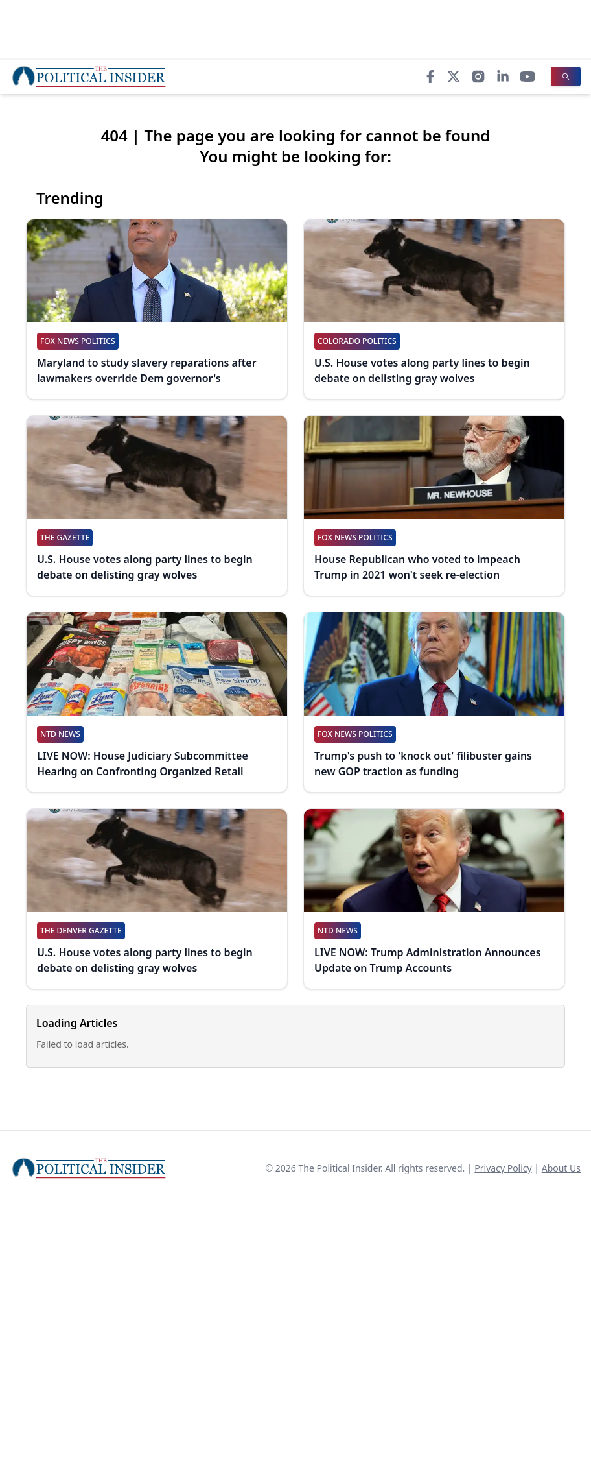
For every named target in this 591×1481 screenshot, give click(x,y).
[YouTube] (527, 76)
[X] (453, 76)
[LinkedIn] (502, 76)
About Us (561, 1168)
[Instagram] (478, 76)
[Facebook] (430, 76)
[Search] (566, 76)
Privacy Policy (502, 1168)
